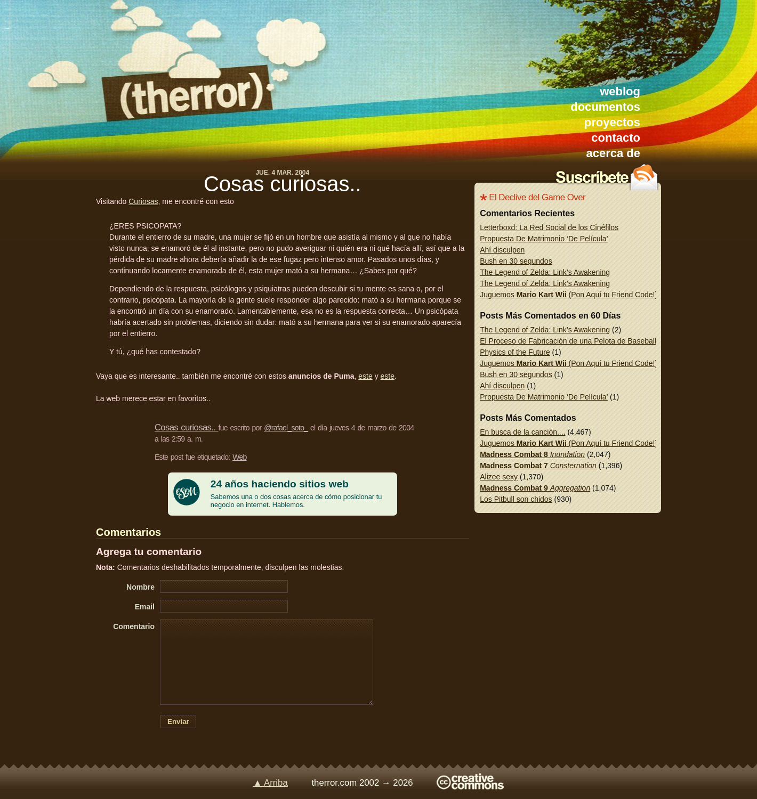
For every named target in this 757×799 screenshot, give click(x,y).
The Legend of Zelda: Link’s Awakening (545, 272)
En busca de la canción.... (522, 432)
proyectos (612, 122)
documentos (605, 106)
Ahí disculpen (502, 250)
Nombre (140, 587)
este (365, 376)
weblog (620, 91)
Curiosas (143, 201)
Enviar (178, 721)
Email (145, 606)
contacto (615, 137)
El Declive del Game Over (537, 197)
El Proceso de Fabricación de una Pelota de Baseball (568, 341)
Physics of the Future (515, 352)
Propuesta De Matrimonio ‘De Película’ (544, 238)
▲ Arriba (270, 783)
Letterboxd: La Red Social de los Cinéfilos (549, 227)
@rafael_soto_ (286, 427)
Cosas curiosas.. (282, 183)
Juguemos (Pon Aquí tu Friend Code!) (568, 294)
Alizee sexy (499, 476)
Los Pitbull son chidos (516, 499)
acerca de (613, 153)
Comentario (134, 626)
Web (239, 457)
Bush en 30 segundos (516, 261)
